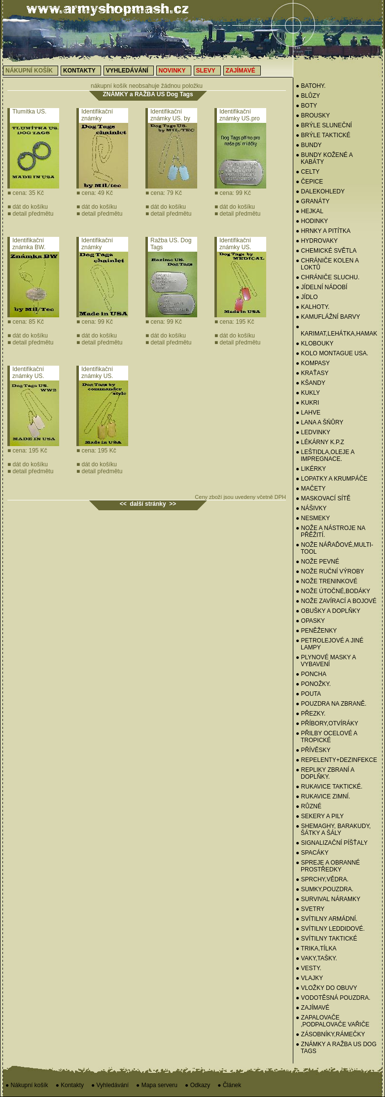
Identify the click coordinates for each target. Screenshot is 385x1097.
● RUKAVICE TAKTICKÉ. (329, 786)
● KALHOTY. (312, 306)
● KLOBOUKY (315, 343)
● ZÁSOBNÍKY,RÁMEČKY (330, 1034)
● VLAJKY (309, 978)
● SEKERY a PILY (320, 816)
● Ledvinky (313, 432)
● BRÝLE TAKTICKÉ (323, 135)
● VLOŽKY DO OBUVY (326, 987)
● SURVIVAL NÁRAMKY (328, 899)
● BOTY (306, 105)
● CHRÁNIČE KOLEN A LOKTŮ (327, 264)
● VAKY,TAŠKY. (316, 958)
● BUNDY (309, 145)
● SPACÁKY (312, 852)
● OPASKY (310, 620)
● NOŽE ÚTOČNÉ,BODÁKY (333, 591)
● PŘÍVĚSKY (313, 750)
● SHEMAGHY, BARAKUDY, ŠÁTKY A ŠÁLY (333, 829)
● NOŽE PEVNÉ (317, 561)
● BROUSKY (313, 115)
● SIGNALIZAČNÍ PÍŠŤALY (332, 842)
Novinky (172, 70)
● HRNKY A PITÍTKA (323, 230)
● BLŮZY (308, 95)
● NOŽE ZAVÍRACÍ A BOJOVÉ (336, 601)
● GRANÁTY (313, 201)
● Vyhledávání (110, 1085)
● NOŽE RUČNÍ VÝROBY (330, 571)
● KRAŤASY (312, 373)
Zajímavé (240, 70)
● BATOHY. (311, 85)
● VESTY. (308, 968)
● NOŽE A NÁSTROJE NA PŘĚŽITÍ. (330, 531)
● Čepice (309, 181)
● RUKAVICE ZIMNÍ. (323, 796)
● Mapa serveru (156, 1085)
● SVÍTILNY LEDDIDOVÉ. (330, 928)
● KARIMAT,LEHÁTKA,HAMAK (336, 330)
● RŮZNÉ (308, 806)
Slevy (205, 70)
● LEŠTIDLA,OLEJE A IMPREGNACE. (325, 455)
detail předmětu (30, 213)
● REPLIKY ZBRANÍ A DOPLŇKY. (325, 773)
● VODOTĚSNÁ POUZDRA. (333, 997)
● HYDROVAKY (317, 240)
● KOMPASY (313, 363)
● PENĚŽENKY (316, 630)
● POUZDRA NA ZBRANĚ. (331, 703)
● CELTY (307, 171)
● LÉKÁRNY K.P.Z (320, 442)
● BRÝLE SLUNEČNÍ (324, 125)
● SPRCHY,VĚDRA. (322, 879)
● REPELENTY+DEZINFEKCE (336, 760)
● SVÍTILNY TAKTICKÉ (326, 938)
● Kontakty (70, 1085)
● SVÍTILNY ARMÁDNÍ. (326, 918)
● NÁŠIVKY (311, 508)
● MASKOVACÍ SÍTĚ (323, 498)
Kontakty (79, 70)
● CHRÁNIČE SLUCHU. (327, 277)
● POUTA (308, 693)
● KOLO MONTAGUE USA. (332, 353)
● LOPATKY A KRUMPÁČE (331, 478)
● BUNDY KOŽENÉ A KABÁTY (324, 158)
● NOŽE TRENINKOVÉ (326, 581)
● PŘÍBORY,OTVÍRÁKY (327, 723)
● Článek (229, 1085)
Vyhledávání (127, 70)
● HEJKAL (309, 211)
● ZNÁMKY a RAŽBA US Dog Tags (336, 1048)
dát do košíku (27, 206)
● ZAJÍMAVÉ (312, 1007)
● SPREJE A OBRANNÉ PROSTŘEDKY (328, 866)
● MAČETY (311, 488)
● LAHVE (308, 412)
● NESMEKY (313, 518)
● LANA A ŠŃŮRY (319, 422)
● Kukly (308, 392)
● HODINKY (312, 221)
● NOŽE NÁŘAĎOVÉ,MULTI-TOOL (334, 548)
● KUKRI (307, 402)
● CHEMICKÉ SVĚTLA (326, 250)
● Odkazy (197, 1085)
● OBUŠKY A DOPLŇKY (328, 610)
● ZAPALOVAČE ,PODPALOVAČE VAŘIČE (332, 1021)
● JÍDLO (307, 297)
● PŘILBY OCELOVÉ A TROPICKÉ (326, 737)
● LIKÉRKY (311, 468)
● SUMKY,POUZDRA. (324, 889)
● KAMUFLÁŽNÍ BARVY (328, 316)
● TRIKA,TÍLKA (316, 948)
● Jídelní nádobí (322, 287)
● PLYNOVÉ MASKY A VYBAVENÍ (326, 661)
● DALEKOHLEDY (320, 191)
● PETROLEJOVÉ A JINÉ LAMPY (329, 644)
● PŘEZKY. (310, 713)
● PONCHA (311, 674)
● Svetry (310, 909)
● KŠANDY (310, 382)
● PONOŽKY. (313, 684)
